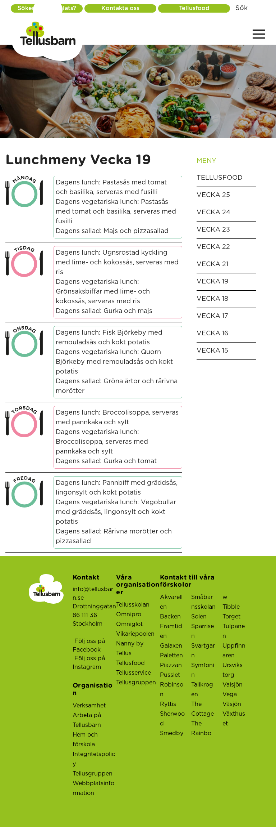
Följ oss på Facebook (89, 645)
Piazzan (171, 665)
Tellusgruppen (92, 774)
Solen (199, 617)
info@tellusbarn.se (93, 593)
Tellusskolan (133, 605)
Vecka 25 (213, 195)
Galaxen (171, 646)
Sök (241, 8)
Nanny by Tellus (129, 648)
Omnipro (128, 614)
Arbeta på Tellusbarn (87, 720)
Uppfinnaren (233, 650)
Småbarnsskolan (203, 602)
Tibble (231, 607)
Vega (229, 694)
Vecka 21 (212, 264)
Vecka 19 (213, 281)
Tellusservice (133, 673)
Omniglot (129, 624)
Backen (170, 617)
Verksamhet (89, 705)
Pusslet (170, 675)
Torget (231, 617)
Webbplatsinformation (93, 788)
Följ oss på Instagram (89, 663)
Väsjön (231, 704)
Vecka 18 (212, 299)
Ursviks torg (232, 670)
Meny (226, 161)
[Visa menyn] (259, 34)
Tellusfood (194, 8)
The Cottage (202, 709)
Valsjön (232, 685)
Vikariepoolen (135, 634)
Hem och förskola (85, 739)
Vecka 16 (213, 333)
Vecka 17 (212, 316)
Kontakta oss (120, 8)
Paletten (171, 655)
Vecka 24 (213, 212)
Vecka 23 (213, 230)
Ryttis (168, 704)
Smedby (171, 733)
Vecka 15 (212, 351)
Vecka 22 (213, 247)
